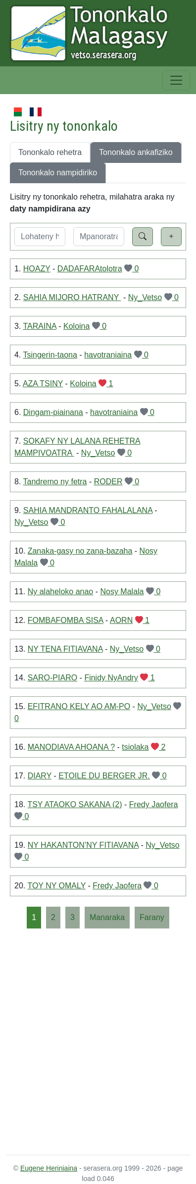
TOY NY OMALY (56, 885)
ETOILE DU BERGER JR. (104, 776)
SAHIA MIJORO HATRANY (72, 297)
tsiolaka (135, 747)
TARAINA (39, 326)
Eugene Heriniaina (48, 1168)
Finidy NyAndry (111, 677)
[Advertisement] (98, 1041)
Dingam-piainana (53, 412)
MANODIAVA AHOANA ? (71, 747)
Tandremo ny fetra (55, 481)
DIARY (39, 776)
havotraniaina (108, 355)
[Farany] (152, 917)
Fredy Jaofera (153, 804)
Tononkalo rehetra (50, 152)
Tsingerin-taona (50, 355)
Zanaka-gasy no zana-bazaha (80, 551)
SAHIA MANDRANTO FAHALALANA (87, 510)
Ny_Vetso (145, 297)
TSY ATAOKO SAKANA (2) (74, 804)
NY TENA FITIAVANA (65, 649)
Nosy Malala (122, 591)
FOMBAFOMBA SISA (65, 620)
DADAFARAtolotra (89, 268)
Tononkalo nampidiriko (57, 172)
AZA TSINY (43, 383)
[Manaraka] (107, 917)
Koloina (76, 326)
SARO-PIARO (52, 677)
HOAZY (36, 268)
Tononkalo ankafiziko (136, 152)
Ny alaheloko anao (61, 591)
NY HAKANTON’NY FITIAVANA (83, 845)
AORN (121, 620)
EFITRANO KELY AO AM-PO (79, 706)
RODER (108, 481)
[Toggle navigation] (176, 80)
